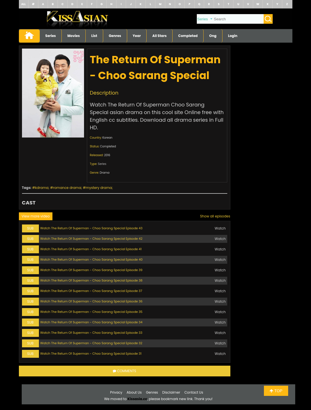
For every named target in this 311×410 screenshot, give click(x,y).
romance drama (67, 187)
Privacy (116, 392)
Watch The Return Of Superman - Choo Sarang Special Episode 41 (91, 249)
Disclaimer (171, 392)
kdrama (41, 187)
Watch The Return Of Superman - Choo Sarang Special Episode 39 (91, 270)
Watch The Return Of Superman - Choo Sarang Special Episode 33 (91, 332)
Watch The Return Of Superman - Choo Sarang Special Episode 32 (91, 343)
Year (137, 35)
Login (232, 35)
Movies (73, 35)
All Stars (159, 35)
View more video (36, 216)
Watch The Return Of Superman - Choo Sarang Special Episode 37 (91, 291)
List (94, 35)
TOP (276, 391)
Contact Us (193, 392)
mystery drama (99, 187)
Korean (107, 138)
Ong (213, 35)
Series (50, 35)
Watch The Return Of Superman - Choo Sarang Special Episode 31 (91, 353)
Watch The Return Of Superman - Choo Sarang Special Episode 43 (91, 228)
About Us (134, 392)
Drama (105, 173)
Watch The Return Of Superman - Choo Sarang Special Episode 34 (91, 322)
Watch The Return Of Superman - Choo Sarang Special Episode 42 (91, 238)
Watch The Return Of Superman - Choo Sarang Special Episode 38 (91, 280)
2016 (107, 155)
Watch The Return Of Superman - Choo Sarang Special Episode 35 (91, 311)
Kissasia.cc (137, 398)
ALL (23, 4)
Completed (188, 35)
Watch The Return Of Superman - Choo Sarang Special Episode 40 (91, 259)
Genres (115, 35)
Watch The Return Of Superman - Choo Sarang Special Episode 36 (91, 301)
